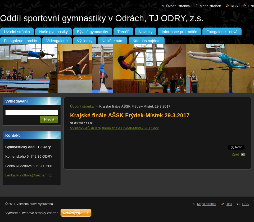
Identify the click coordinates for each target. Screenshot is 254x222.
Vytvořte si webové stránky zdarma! (32, 213)
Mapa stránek (210, 6)
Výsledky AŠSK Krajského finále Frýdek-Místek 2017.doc (114, 128)
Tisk (251, 6)
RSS (234, 6)
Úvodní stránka (178, 6)
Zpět (235, 154)
